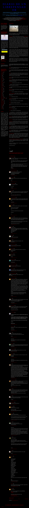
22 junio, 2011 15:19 (14, 175)
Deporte (2, 78)
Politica (2, 94)
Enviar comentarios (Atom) (15, 500)
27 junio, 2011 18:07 (14, 400)
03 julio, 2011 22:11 (14, 404)
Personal (19, 153)
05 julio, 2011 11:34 (14, 411)
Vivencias (21, 153)
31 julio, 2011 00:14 (14, 454)
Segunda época (2, 102)
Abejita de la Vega (13, 259)
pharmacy (12, 483)
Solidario (2, 105)
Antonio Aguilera (13, 305)
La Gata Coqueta (12, 312)
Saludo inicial (2, 101)
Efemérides (2, 79)
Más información (4, 51)
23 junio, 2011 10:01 (14, 303)
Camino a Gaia (12, 326)
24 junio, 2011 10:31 (14, 341)
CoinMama (12, 492)
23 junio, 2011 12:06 (14, 324)
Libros (1, 87)
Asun (11, 298)
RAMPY (12, 226)
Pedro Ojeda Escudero (13, 244)
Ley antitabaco (2, 86)
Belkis (11, 388)
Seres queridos (2, 103)
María (11, 450)
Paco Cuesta (12, 353)
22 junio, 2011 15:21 (14, 181)
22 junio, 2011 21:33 (14, 257)
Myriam (12, 190)
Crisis (1, 77)
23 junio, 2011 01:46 (14, 271)
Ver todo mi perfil (3, 61)
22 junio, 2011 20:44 (14, 246)
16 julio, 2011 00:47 (14, 435)
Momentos (16, 153)
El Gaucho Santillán (13, 183)
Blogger (12, 488)
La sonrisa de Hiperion (13, 197)
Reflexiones (2, 97)
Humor (1, 85)
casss (11, 332)
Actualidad (2, 72)
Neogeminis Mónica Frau (13, 273)
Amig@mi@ (12, 248)
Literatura (2, 88)
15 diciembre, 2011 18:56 (14, 486)
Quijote (2, 95)
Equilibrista (12, 343)
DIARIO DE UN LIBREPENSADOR (14, 7)
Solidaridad (2, 104)
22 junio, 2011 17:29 (14, 233)
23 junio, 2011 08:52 (14, 296)
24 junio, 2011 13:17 (14, 347)
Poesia (1, 93)
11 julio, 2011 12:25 (14, 425)
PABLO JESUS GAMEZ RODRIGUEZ (4, 60)
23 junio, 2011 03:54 (14, 276)
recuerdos (2, 96)
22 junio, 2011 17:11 (14, 224)
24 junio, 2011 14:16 (14, 357)
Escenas (13, 153)
